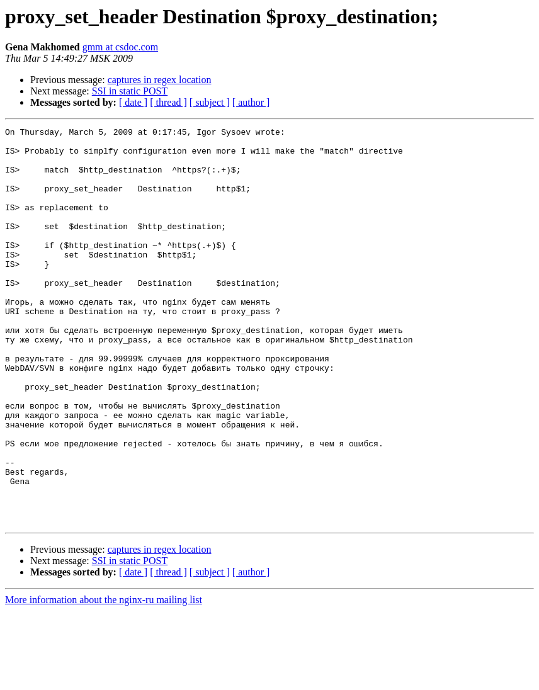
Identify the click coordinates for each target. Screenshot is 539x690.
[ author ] (251, 102)
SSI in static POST (129, 91)
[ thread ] (168, 102)
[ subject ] (210, 102)
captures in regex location (160, 79)
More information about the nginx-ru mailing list (103, 679)
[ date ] (133, 102)
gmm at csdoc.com (120, 47)
